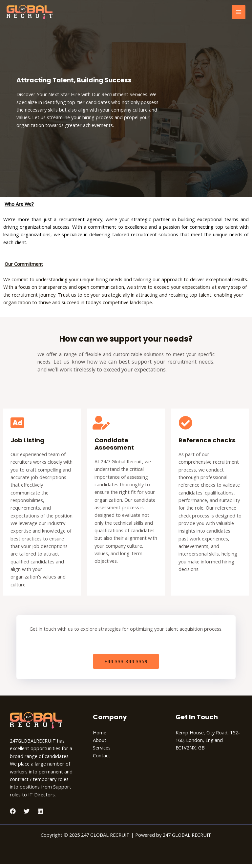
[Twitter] (27, 811)
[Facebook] (13, 811)
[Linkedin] (40, 811)
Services (102, 747)
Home (99, 732)
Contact (101, 755)
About (99, 740)
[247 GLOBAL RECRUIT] (29, 12)
